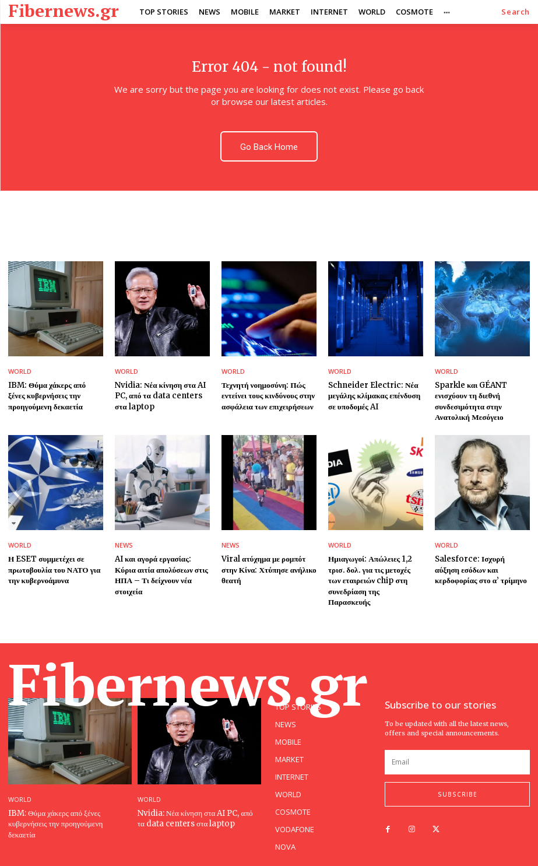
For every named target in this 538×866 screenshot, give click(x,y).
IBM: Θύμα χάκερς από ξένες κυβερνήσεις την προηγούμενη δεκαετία (55, 395)
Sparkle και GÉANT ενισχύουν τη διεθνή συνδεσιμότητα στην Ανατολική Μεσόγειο (471, 401)
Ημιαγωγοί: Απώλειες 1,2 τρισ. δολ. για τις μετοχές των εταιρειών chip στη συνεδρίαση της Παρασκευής (375, 574)
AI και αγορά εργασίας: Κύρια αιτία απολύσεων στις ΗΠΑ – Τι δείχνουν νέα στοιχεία (160, 574)
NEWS (124, 544)
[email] (457, 749)
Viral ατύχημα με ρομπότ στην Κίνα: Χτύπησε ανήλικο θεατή (267, 568)
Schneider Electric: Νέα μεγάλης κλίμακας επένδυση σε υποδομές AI (373, 395)
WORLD (19, 371)
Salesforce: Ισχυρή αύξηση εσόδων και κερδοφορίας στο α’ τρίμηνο (482, 568)
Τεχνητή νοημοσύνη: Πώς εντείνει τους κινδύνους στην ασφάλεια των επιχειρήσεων (267, 395)
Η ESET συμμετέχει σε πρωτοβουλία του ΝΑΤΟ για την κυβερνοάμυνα (53, 568)
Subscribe (457, 781)
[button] (515, 12)
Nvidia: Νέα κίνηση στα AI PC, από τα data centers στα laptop (159, 395)
